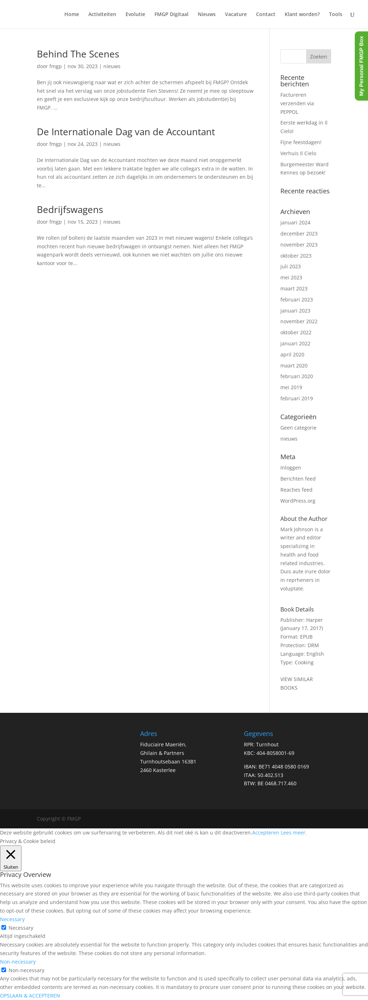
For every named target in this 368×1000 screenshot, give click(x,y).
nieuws (112, 66)
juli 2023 (290, 266)
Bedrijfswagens (70, 209)
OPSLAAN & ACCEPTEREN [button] (30, 995)
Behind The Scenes (78, 53)
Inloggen (290, 467)
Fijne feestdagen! (301, 142)
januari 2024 (295, 222)
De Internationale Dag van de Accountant (126, 131)
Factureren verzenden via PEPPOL (297, 103)
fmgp (55, 66)
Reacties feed (296, 489)
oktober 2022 (295, 332)
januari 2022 (295, 343)
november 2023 (299, 244)
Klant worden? (302, 14)
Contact (265, 14)
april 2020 (292, 354)
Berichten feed (298, 478)
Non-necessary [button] (18, 961)
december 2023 (299, 233)
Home (71, 14)
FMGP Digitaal (171, 14)
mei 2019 (291, 387)
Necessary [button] (12, 919)
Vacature (236, 14)
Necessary (21, 927)
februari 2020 (296, 376)
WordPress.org (297, 500)
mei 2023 (291, 277)
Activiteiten (102, 14)
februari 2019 (296, 398)
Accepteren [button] (265, 832)
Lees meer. (294, 832)
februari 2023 (296, 299)
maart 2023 (294, 288)
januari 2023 (295, 310)
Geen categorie (298, 427)
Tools (335, 14)
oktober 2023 (295, 255)
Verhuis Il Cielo (298, 153)
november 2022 (299, 321)
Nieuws (207, 14)
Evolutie (135, 14)
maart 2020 (294, 365)
